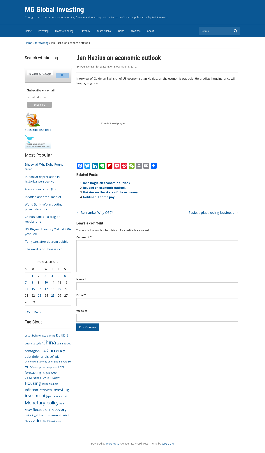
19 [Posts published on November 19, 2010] (59, 289)
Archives (136, 31)
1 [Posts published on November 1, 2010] (32, 276)
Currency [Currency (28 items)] (56, 350)
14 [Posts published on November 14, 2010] (26, 289)
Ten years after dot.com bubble (46, 242)
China (121, 31)
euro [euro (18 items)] (29, 366)
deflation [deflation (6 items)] (55, 357)
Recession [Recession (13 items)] (41, 409)
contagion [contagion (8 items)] (32, 351)
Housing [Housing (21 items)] (33, 383)
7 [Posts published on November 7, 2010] (25, 282)
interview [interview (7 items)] (45, 390)
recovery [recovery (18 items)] (59, 409)
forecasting (41, 43)
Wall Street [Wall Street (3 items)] (49, 421)
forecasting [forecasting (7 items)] (33, 372)
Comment (84, 237)
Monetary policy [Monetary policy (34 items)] (42, 402)
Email (81, 295)
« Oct (28, 312)
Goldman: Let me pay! (99, 197)
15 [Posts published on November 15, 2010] (33, 289)
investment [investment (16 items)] (35, 395)
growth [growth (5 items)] (44, 377)
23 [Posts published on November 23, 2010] (39, 295)
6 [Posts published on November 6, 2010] (65, 276)
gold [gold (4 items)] (47, 372)
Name (81, 279)
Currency (85, 31)
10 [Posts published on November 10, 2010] (46, 282)
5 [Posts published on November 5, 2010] (58, 276)
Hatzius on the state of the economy (110, 192)
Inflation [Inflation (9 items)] (31, 389)
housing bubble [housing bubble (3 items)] (50, 383)
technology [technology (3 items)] (31, 415)
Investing (43, 31)
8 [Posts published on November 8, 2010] (32, 282)
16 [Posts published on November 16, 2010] (39, 289)
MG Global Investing (54, 9)
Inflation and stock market (43, 197)
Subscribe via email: (41, 90)
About (150, 31)
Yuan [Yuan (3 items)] (58, 421)
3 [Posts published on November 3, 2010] (45, 276)
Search (235, 31)
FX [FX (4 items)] (43, 372)
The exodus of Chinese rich (43, 249)
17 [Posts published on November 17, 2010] (46, 289)
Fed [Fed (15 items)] (61, 366)
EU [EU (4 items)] (69, 361)
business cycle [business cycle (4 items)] (33, 343)
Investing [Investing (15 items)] (61, 389)
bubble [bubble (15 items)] (62, 335)
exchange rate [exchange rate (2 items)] (50, 367)
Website (81, 311)
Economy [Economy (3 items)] (42, 361)
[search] (40, 73)
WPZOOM (168, 443)
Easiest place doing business (213, 212)
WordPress (112, 443)
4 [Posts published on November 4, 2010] (52, 276)
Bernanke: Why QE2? (94, 212)
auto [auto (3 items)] (43, 335)
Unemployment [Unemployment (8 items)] (49, 415)
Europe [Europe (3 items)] (38, 367)
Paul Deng (86, 66)
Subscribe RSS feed (38, 130)
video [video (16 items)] (38, 420)
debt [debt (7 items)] (28, 356)
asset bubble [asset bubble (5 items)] (33, 335)
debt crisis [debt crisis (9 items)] (40, 356)
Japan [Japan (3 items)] (49, 396)
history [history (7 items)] (55, 377)
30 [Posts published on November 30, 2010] (39, 302)
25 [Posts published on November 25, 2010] (52, 295)
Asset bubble (104, 31)
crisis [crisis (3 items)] (43, 351)
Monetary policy (64, 31)
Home (28, 31)
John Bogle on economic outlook (106, 183)
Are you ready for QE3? (40, 189)
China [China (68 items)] (49, 342)
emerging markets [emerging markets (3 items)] (57, 361)
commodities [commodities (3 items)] (64, 343)
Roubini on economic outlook (104, 188)
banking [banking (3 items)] (51, 335)
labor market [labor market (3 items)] (60, 396)
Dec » (37, 312)
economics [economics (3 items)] (30, 361)
